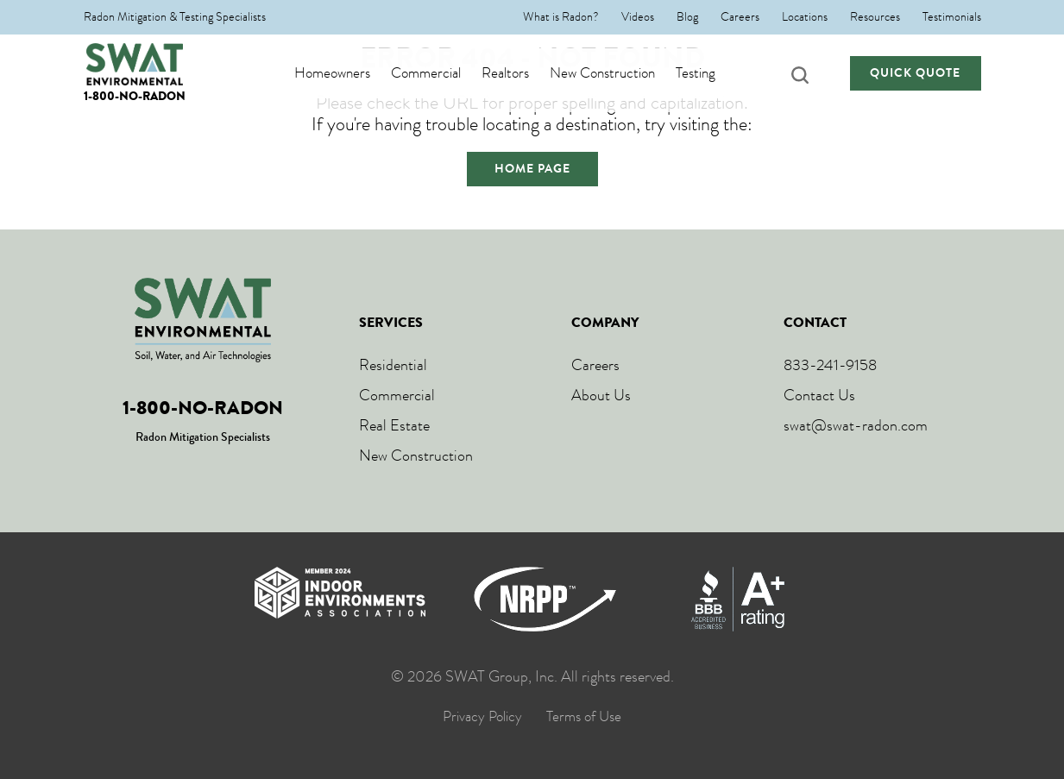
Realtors (522, 73)
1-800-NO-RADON (135, 96)
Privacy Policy (482, 717)
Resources (875, 17)
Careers (740, 17)
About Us (601, 395)
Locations (805, 17)
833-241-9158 (830, 365)
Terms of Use (583, 717)
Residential (393, 365)
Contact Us (819, 395)
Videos (637, 17)
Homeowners (349, 73)
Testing (713, 73)
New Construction (619, 73)
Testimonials (951, 17)
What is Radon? (561, 17)
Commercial (443, 73)
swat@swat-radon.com (856, 425)
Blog (687, 17)
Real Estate (394, 425)
